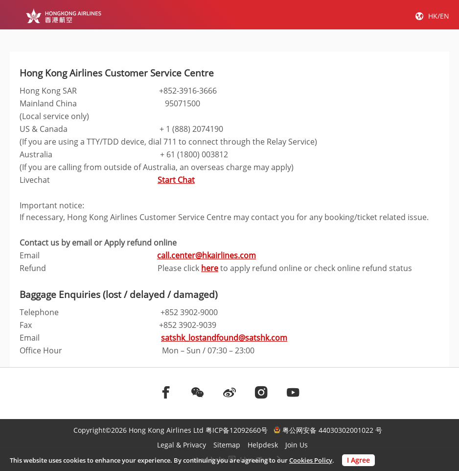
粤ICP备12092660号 (237, 430)
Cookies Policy (310, 460)
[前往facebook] (166, 392)
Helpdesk (263, 444)
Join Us (296, 444)
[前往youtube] (293, 392)
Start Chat (176, 179)
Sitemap (226, 444)
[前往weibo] (229, 392)
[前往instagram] (261, 392)
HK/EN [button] (438, 16)
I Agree (358, 460)
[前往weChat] (197, 392)
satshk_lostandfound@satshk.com (224, 337)
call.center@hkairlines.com (206, 255)
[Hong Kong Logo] (63, 16)
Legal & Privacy (181, 444)
